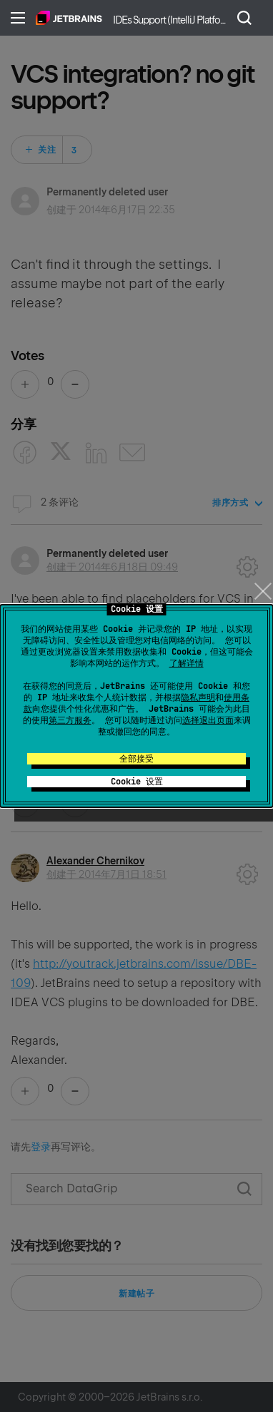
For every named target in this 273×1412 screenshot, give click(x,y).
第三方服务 (70, 720)
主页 (69, 18)
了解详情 (186, 663)
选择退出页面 (208, 720)
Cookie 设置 (137, 781)
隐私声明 (198, 697)
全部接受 (136, 758)
